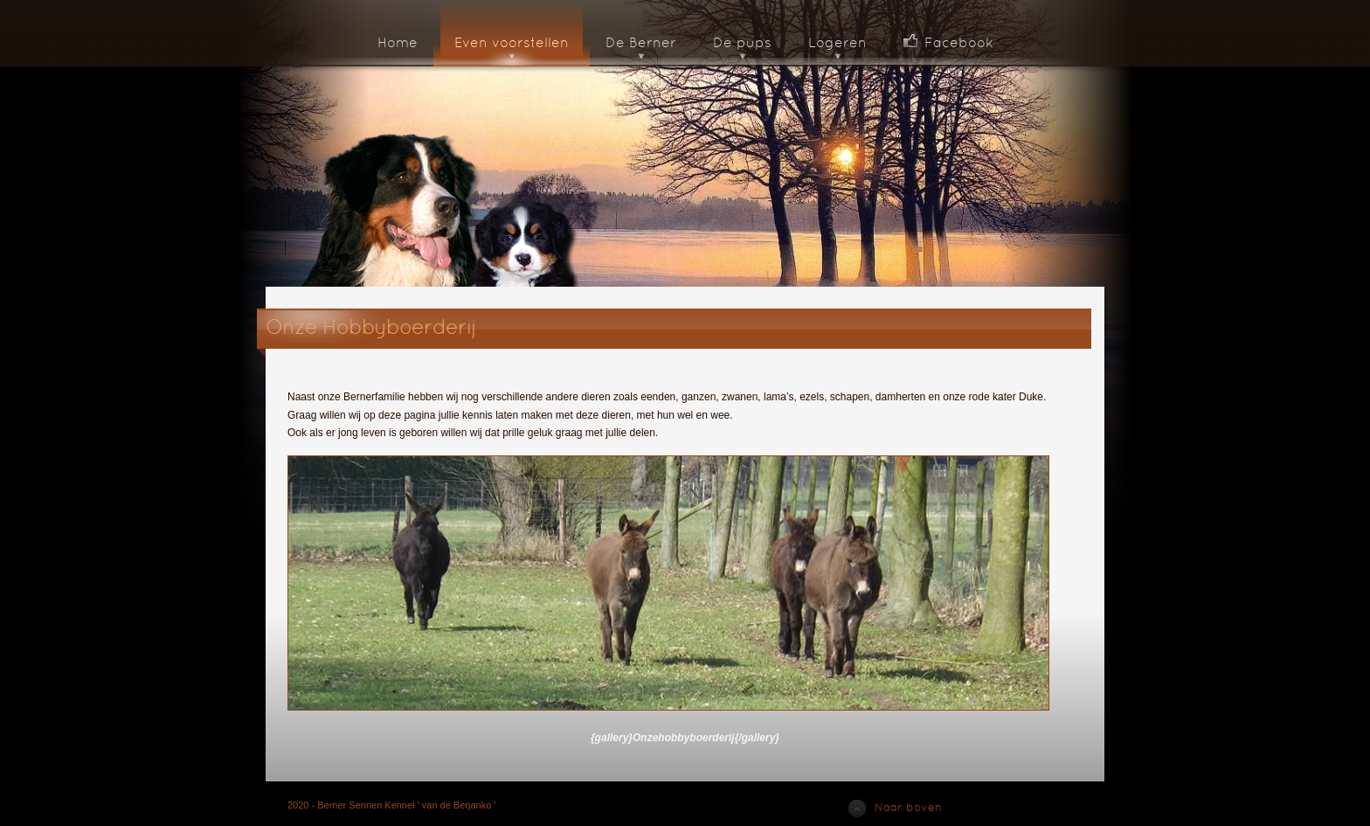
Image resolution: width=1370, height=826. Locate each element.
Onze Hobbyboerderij (371, 328)
